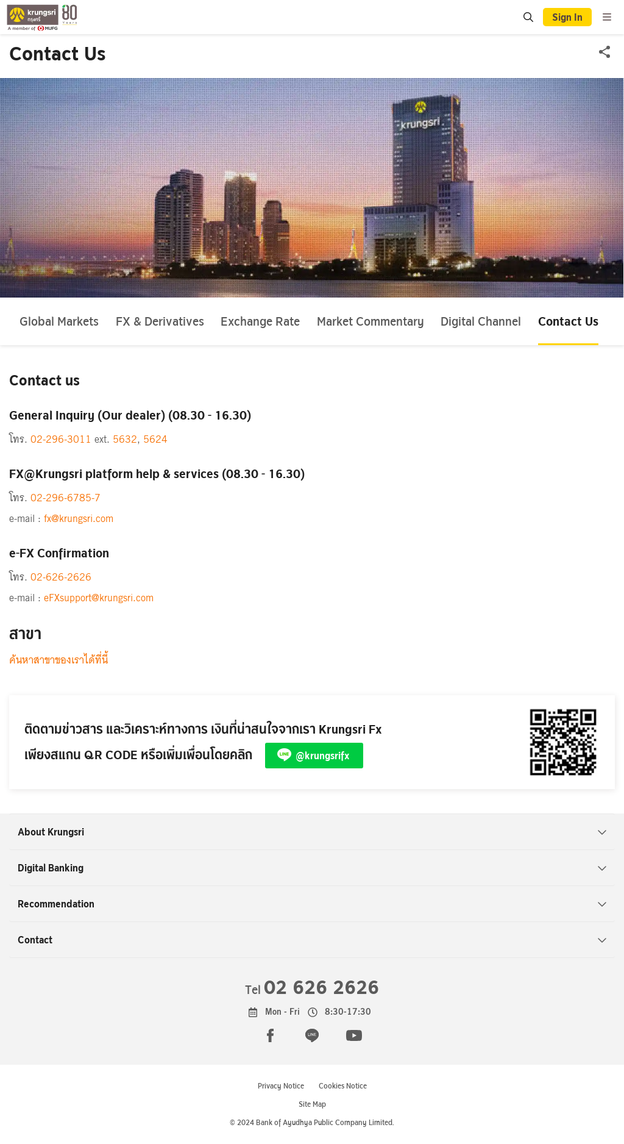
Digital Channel (481, 321)
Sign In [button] (567, 17)
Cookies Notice (343, 1086)
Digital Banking (312, 868)
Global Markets (59, 321)
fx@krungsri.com (78, 518)
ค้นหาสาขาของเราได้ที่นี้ (58, 660)
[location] (528, 17)
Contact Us (568, 321)
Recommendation (312, 904)
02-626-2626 (60, 577)
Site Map (312, 1104)
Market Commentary (370, 321)
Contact (312, 940)
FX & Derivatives (160, 321)
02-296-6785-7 (65, 498)
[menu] (607, 17)
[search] (528, 17)
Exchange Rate (260, 321)
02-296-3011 (60, 439)
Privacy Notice (281, 1086)
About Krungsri (312, 832)
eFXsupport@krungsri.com (99, 598)
